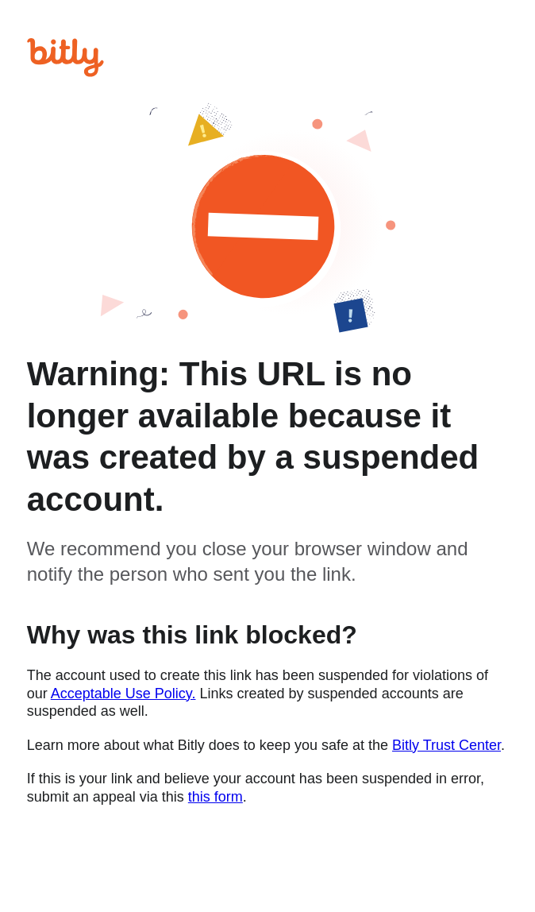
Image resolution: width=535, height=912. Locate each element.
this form (215, 797)
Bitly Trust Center (446, 745)
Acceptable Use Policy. (123, 693)
